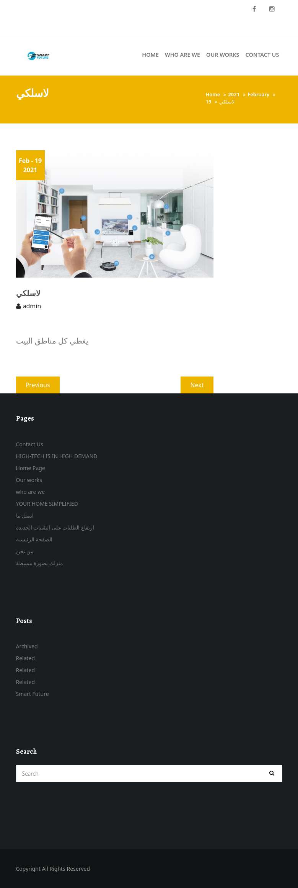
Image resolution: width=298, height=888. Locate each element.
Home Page (30, 468)
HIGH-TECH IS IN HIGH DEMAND (57, 456)
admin (32, 306)
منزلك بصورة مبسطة (39, 563)
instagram (271, 9)
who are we (30, 491)
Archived (27, 646)
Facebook (254, 9)
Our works (29, 479)
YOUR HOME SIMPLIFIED (47, 503)
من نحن (25, 551)
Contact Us (29, 444)
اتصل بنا (25, 515)
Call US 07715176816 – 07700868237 (62, 8)
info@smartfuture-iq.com (49, 25)
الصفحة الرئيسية (34, 539)
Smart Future (32, 693)
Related (25, 658)
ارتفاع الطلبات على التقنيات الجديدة (55, 527)
